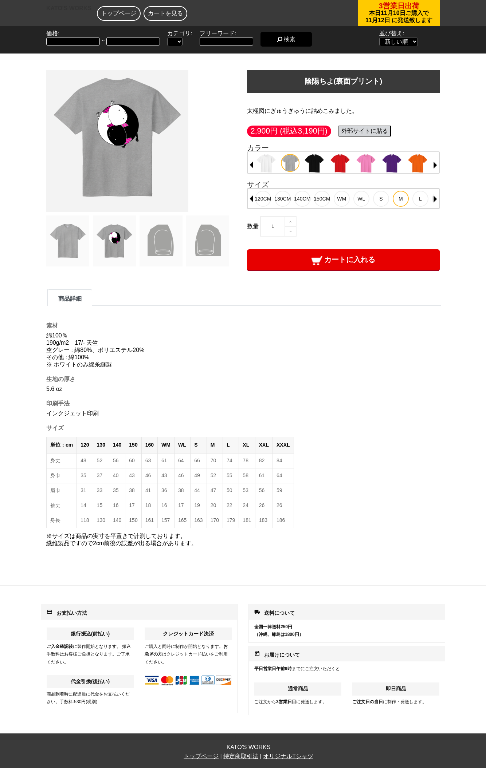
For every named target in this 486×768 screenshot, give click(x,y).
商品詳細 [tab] (70, 299)
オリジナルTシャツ (288, 756)
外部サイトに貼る (364, 131)
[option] (266, 163)
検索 (286, 39)
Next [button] (435, 165)
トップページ (118, 13)
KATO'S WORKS (68, 8)
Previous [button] (251, 165)
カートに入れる (343, 260)
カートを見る (165, 13)
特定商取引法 (240, 756)
